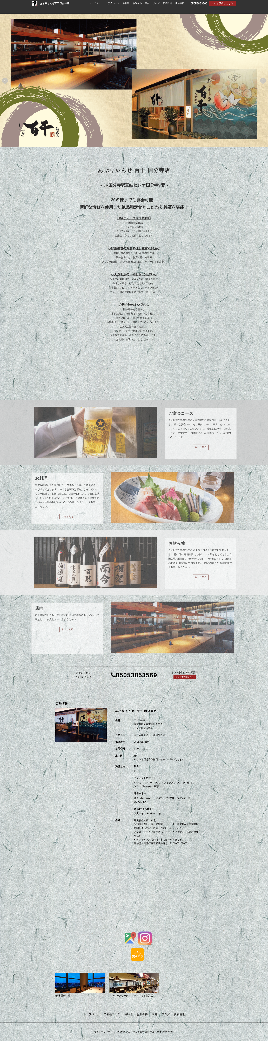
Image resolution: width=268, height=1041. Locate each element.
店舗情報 (179, 3)
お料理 (126, 3)
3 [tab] (136, 150)
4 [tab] (141, 150)
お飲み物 (137, 3)
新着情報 (167, 3)
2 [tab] (131, 150)
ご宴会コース (112, 3)
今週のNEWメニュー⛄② (174, 367)
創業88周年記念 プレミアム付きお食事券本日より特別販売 (89, 367)
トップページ (96, 3)
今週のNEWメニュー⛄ (173, 374)
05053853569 (136, 675)
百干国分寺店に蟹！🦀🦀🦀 (175, 382)
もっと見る (83, 388)
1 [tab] (126, 150)
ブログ (156, 3)
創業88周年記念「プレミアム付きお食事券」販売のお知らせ (90, 374)
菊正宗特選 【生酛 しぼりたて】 (75, 382)
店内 (147, 3)
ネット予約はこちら (222, 3)
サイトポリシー (102, 1032)
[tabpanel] (134, 81)
